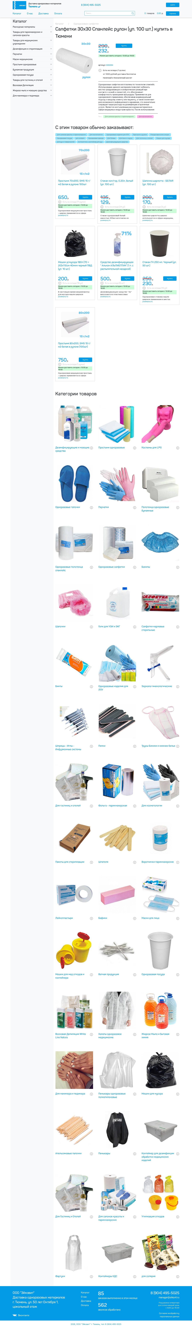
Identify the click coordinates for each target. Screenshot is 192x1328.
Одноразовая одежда (95, 138)
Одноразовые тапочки (67, 507)
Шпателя (103, 861)
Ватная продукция (108, 974)
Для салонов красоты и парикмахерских (71, 135)
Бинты (58, 686)
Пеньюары (104, 1153)
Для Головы (111, 138)
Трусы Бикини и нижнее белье (158, 745)
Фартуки (60, 1276)
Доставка (43, 13)
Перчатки (17, 54)
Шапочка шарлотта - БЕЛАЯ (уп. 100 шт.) (158, 182)
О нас (30, 13)
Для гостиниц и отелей (144, 138)
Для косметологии (96, 135)
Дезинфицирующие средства (117, 142)
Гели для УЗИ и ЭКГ (109, 626)
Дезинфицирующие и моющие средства (72, 449)
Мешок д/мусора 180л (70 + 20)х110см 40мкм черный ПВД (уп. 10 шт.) (75, 266)
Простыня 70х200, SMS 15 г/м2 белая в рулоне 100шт (74, 182)
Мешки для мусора (163, 138)
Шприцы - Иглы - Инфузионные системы (68, 747)
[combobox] (109, 13)
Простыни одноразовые (24, 64)
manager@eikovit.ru (169, 1297)
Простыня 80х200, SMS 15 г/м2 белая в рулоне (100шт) (74, 345)
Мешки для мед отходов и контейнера (69, 976)
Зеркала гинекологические (157, 686)
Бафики (102, 918)
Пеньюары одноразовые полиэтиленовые (112, 1095)
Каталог (17, 13)
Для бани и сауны (125, 138)
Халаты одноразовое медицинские (110, 1036)
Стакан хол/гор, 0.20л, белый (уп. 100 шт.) (116, 182)
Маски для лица (150, 918)
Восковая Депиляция (23, 85)
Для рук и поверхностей (65, 142)
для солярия (80, 138)
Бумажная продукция (23, 69)
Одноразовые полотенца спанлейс (69, 568)
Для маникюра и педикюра (26, 95)
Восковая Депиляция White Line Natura (70, 1036)
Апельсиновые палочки (68, 1153)
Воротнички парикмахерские (158, 861)
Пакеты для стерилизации (69, 861)
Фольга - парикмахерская (112, 805)
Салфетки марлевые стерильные (153, 628)
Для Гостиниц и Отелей (68, 1216)
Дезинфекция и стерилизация (27, 49)
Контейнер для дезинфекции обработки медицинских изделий (158, 1157)
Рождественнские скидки (160, 135)
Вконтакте (21, 1315)
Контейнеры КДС (107, 1276)
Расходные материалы (24, 27)
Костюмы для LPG (152, 447)
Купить (124, 46)
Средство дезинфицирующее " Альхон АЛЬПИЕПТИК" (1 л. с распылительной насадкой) (116, 266)
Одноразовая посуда (23, 75)
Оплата (58, 13)
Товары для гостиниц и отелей (28, 80)
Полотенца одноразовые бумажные (155, 509)
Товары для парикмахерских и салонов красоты (27, 34)
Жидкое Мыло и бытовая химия (155, 1036)
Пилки (101, 745)
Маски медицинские (23, 59)
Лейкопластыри (64, 918)
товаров (155, 13)
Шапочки (60, 626)
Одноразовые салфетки (111, 566)
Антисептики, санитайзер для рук (90, 142)
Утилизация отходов (153, 1216)
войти (172, 5)
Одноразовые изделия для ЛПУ (118, 135)
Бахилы (146, 566)
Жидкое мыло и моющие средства (30, 90)
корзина (172, 14)
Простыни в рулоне (140, 135)
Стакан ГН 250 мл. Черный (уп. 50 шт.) (159, 264)
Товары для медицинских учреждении (25, 42)
